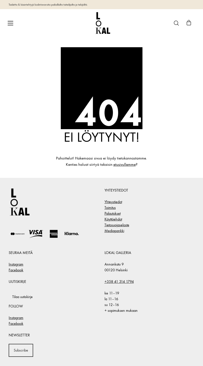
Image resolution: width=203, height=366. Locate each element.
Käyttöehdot (113, 219)
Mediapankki (114, 230)
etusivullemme (124, 164)
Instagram (16, 264)
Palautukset (113, 213)
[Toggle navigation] (10, 23)
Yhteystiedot (113, 202)
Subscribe (21, 350)
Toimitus (110, 207)
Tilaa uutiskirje (22, 296)
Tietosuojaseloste (117, 225)
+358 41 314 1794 (119, 281)
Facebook (16, 270)
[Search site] (176, 23)
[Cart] (188, 23)
